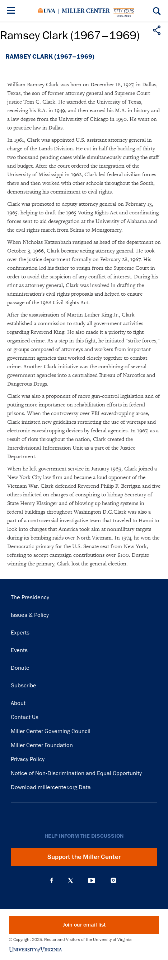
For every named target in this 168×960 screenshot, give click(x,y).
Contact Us (24, 717)
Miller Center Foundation (42, 745)
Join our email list (84, 925)
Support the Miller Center (84, 857)
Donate (20, 668)
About (18, 703)
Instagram (113, 880)
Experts (20, 632)
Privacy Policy (28, 759)
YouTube (91, 880)
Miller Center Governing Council (50, 731)
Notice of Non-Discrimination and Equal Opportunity (76, 773)
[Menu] (12, 11)
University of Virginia (47, 10)
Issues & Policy (30, 615)
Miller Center (86, 10)
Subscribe (23, 685)
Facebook (51, 880)
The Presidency (30, 597)
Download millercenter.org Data (51, 787)
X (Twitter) (70, 880)
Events (19, 650)
